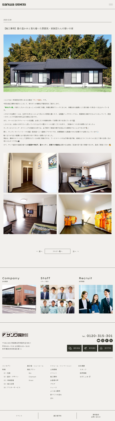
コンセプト (6, 366)
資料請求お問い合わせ (96, 415)
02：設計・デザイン (11, 376)
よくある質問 (55, 391)
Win (30, 373)
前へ (40, 251)
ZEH (51, 398)
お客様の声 (54, 380)
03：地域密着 (9, 380)
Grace (31, 380)
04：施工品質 (9, 384)
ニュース (53, 387)
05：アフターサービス (12, 387)
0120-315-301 (100, 335)
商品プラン (31, 369)
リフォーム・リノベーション (61, 366)
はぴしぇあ (85, 376)
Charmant (32, 376)
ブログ (52, 384)
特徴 (4, 369)
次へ (74, 251)
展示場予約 (57, 416)
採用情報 (83, 373)
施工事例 (53, 376)
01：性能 (7, 373)
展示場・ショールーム (35, 366)
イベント (19, 416)
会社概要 (81, 366)
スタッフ (83, 369)
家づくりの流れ (56, 394)
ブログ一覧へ (57, 251)
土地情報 (53, 369)
